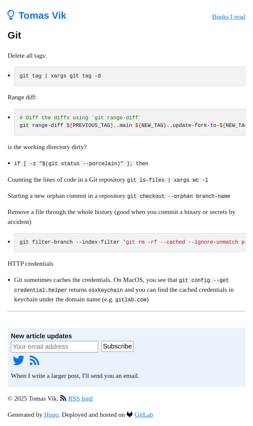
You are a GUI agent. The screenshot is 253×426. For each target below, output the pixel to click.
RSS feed (80, 398)
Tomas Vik (37, 15)
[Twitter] (18, 360)
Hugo (51, 414)
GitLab (144, 414)
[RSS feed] (34, 360)
